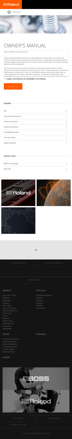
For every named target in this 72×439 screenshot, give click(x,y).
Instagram (39, 303)
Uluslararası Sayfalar (18, 263)
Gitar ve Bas (7, 306)
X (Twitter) (39, 306)
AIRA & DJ (6, 318)
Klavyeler (6, 303)
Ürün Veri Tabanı (10, 138)
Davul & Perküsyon (9, 308)
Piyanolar (6, 298)
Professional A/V (8, 324)
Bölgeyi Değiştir (36, 280)
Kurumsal (41, 334)
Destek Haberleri (10, 143)
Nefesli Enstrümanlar (10, 311)
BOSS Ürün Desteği (11, 164)
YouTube (39, 298)
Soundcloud (40, 308)
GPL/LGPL (7, 169)
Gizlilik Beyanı (18, 418)
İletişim (6, 357)
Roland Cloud (7, 321)
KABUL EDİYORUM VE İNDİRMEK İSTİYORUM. (26, 79)
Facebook (39, 300)
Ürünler (7, 290)
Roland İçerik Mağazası (54, 263)
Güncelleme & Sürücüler (12, 116)
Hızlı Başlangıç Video (11, 132)
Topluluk (40, 290)
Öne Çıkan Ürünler (9, 295)
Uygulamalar (7, 329)
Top (5, 111)
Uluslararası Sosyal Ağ (44, 295)
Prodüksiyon (7, 313)
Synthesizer (7, 300)
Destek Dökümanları (10, 344)
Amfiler (5, 316)
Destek (16, 12)
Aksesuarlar (7, 326)
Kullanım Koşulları (54, 418)
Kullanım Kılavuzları (11, 122)
